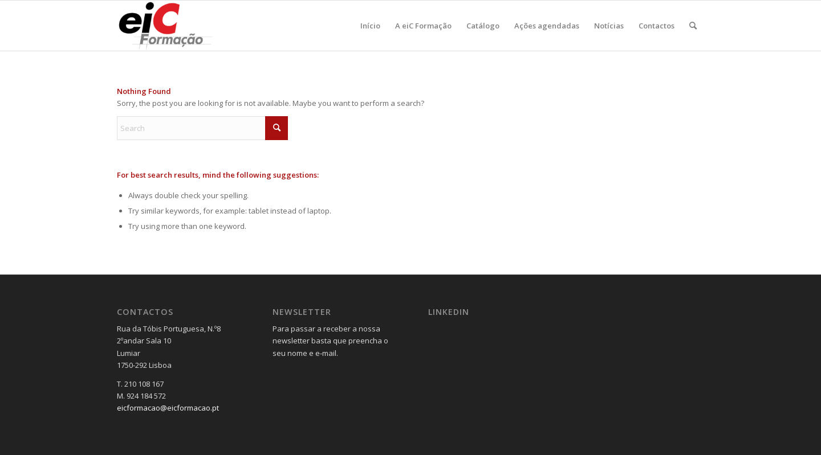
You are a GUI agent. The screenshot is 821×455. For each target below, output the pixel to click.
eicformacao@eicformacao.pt (168, 408)
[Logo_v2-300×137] (172, 26)
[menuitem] (370, 26)
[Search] (693, 26)
